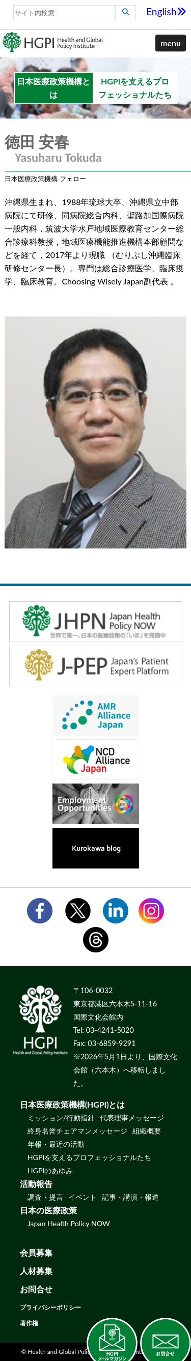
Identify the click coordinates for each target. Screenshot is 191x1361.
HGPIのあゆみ (50, 1170)
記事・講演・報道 (130, 1197)
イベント (82, 1197)
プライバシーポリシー (50, 1307)
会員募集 (36, 1252)
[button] (170, 43)
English (166, 11)
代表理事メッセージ (132, 1117)
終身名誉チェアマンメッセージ (77, 1130)
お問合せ (36, 1289)
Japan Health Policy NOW (69, 1223)
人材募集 (36, 1271)
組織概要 (146, 1130)
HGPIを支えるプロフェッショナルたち (90, 1157)
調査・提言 (45, 1197)
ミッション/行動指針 (61, 1117)
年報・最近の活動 (56, 1144)
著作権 (29, 1323)
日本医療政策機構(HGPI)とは (72, 1104)
